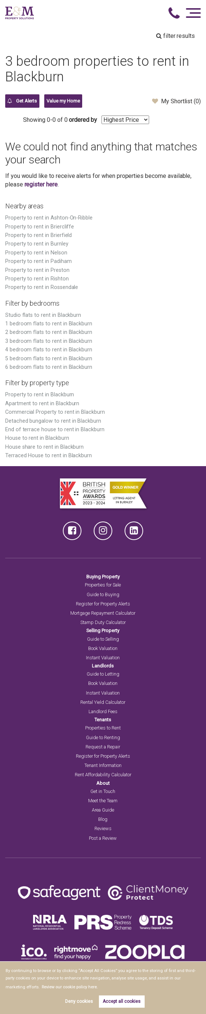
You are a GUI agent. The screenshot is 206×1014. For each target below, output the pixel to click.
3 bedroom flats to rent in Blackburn (48, 341)
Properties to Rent (103, 728)
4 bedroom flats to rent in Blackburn (48, 350)
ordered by (83, 119)
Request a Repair (103, 747)
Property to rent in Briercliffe (39, 227)
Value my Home (63, 101)
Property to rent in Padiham (38, 261)
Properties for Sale (103, 585)
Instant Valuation (103, 657)
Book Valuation (103, 648)
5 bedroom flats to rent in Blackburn (48, 358)
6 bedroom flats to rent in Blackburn (48, 367)
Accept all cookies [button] (122, 1001)
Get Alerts (22, 101)
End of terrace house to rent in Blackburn (54, 429)
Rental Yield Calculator (102, 702)
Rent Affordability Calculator (103, 774)
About (103, 783)
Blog (102, 819)
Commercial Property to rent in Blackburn (55, 412)
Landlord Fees (103, 711)
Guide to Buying (103, 594)
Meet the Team (103, 800)
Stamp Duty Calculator (103, 622)
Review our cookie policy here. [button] (70, 987)
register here (41, 184)
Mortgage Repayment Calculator (102, 613)
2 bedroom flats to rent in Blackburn (48, 332)
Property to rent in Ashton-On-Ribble (49, 218)
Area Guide (103, 810)
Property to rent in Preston (37, 270)
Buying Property (103, 576)
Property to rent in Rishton (37, 279)
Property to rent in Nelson (36, 253)
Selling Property (102, 630)
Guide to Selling (103, 639)
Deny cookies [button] (79, 1001)
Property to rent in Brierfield (38, 235)
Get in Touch (102, 791)
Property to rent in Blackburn (39, 394)
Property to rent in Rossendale (41, 287)
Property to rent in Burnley (36, 244)
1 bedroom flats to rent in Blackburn (48, 324)
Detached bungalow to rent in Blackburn (53, 421)
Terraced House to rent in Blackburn (48, 455)
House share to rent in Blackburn (44, 447)
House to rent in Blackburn (37, 438)
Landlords (103, 666)
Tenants (102, 719)
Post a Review (103, 838)
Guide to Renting (103, 737)
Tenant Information (103, 765)
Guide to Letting (103, 674)
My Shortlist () (176, 101)
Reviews (103, 828)
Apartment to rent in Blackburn (42, 403)
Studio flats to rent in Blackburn (43, 315)
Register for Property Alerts (103, 604)
